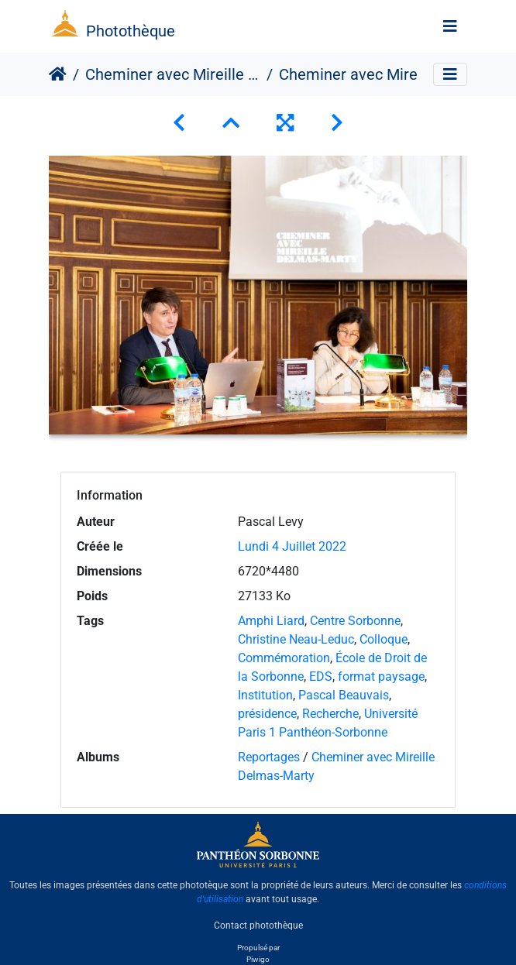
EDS (320, 676)
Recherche (330, 713)
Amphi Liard (271, 620)
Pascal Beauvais (343, 695)
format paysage (381, 676)
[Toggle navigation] (450, 26)
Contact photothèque (258, 925)
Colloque (383, 639)
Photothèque (130, 31)
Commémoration (284, 658)
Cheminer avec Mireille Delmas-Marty (172, 74)
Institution (265, 695)
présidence (267, 713)
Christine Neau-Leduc (296, 639)
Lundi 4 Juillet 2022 (292, 546)
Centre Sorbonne (355, 620)
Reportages (269, 757)
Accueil (58, 74)
